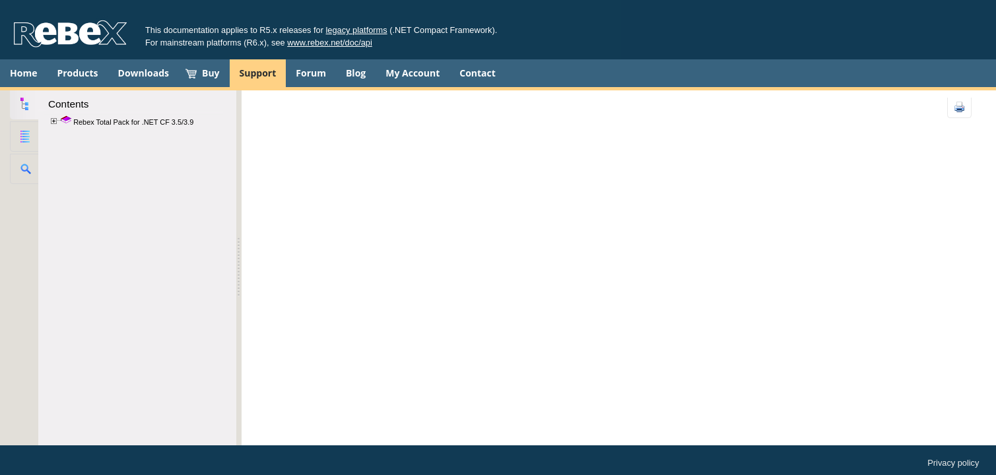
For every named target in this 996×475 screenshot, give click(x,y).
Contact (477, 73)
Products (77, 73)
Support (258, 73)
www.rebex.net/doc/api (329, 43)
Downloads (143, 73)
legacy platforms (356, 30)
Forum (311, 73)
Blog (356, 73)
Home (23, 73)
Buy (211, 73)
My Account (412, 73)
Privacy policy (953, 463)
